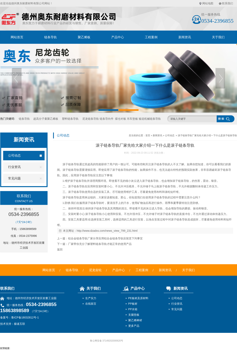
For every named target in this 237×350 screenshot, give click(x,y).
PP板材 (133, 303)
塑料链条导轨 (70, 118)
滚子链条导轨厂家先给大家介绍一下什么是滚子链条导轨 (207, 135)
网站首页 (17, 37)
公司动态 (169, 135)
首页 (147, 135)
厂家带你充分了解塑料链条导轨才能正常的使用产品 (100, 243)
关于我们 (218, 37)
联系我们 (227, 3)
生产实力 (90, 298)
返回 (60, 249)
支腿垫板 (133, 314)
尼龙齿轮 (95, 270)
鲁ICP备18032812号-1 (25, 317)
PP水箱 (133, 309)
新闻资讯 (184, 37)
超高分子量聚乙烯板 (45, 118)
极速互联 (19, 323)
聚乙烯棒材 (135, 320)
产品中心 (117, 37)
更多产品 (133, 325)
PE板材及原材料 (138, 298)
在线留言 (90, 303)
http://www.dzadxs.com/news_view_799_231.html (107, 230)
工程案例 (151, 37)
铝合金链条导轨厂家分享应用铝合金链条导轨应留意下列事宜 (105, 238)
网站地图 (207, 3)
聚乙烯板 (84, 37)
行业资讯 (176, 303)
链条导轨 (50, 37)
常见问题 (176, 309)
